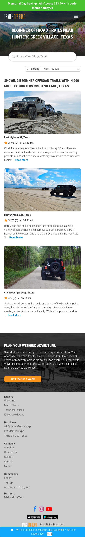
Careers (8, 461)
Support (8, 456)
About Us (9, 447)
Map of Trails (11, 405)
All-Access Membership (17, 426)
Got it (49, 534)
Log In (7, 477)
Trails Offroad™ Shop (16, 435)
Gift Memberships (14, 431)
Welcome (9, 400)
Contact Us (10, 452)
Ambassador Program (16, 487)
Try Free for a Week (23, 379)
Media (7, 466)
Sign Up (8, 482)
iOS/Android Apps (14, 414)
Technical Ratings (14, 409)
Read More (21, 159)
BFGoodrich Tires (14, 497)
